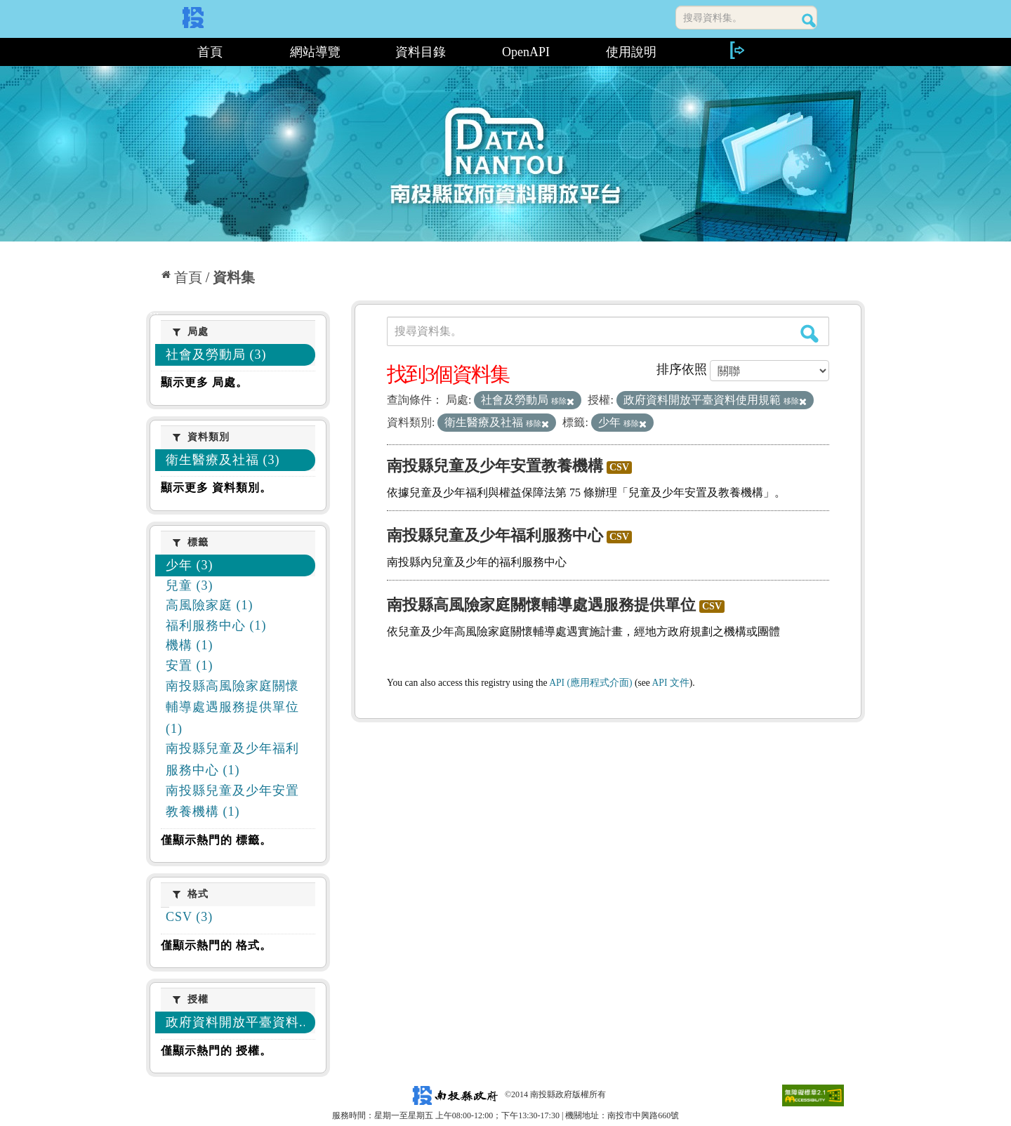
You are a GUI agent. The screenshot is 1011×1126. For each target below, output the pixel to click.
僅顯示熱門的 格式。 (216, 945)
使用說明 (631, 52)
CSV (619, 467)
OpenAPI (526, 52)
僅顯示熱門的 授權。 (216, 1051)
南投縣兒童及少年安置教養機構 (495, 466)
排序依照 (681, 369)
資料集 (234, 277)
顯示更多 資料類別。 (216, 488)
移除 (562, 401)
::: (151, 52)
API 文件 (670, 682)
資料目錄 (420, 52)
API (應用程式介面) (590, 682)
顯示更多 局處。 (204, 382)
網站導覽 (315, 52)
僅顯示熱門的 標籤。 (216, 840)
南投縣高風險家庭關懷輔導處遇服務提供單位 (541, 605)
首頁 (210, 52)
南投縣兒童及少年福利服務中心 (495, 535)
